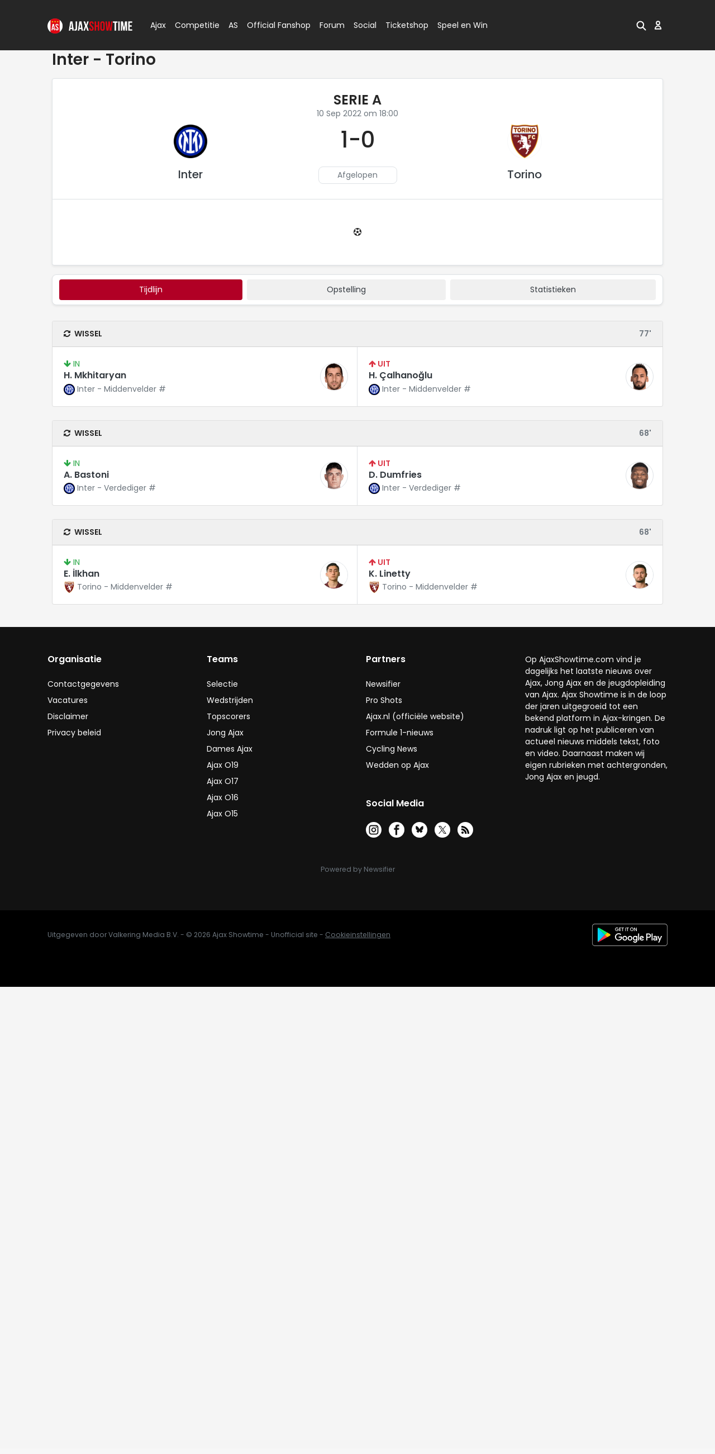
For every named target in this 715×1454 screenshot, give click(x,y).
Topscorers (228, 716)
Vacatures (67, 700)
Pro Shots (384, 700)
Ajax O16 (223, 797)
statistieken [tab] (553, 289)
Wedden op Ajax (397, 765)
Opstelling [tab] (346, 289)
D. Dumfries (395, 474)
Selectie (222, 684)
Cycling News (391, 748)
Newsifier (383, 684)
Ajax (157, 25)
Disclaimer (67, 716)
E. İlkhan (81, 573)
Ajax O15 (222, 813)
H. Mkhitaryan (95, 375)
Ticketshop (406, 25)
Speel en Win (462, 25)
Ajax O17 (223, 781)
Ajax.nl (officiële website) (415, 716)
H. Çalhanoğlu (400, 375)
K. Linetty (390, 573)
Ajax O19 (223, 765)
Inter (190, 174)
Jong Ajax (225, 732)
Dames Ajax (229, 748)
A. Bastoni (86, 474)
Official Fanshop (272, 25)
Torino (524, 174)
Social (363, 25)
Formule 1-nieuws (399, 732)
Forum (332, 25)
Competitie (193, 25)
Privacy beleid (74, 732)
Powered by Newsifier (358, 869)
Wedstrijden (230, 700)
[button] (641, 25)
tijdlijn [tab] (151, 289)
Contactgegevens (83, 684)
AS (233, 25)
